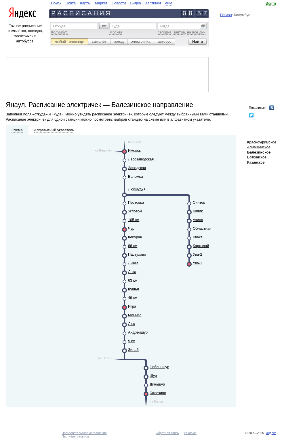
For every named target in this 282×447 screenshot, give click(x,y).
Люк (131, 323)
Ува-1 (197, 263)
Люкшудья (137, 189)
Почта (71, 3)
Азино (198, 220)
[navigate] (111, 3)
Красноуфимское (261, 142)
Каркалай (201, 246)
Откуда (59, 26)
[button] (103, 26)
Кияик (198, 211)
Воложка (135, 176)
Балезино (158, 393)
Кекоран (135, 237)
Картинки (153, 3)
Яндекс (271, 433)
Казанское (256, 162)
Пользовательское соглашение (84, 433)
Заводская (137, 168)
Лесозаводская (141, 159)
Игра (132, 306)
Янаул (15, 105)
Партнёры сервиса (75, 436)
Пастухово (137, 254)
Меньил (134, 315)
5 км (131, 341)
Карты (85, 3)
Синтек (199, 202)
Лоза (132, 272)
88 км (132, 246)
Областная (202, 228)
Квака (198, 237)
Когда (164, 26)
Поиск (56, 3)
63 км (132, 280)
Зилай (133, 349)
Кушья (133, 289)
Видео (135, 3)
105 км (133, 220)
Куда (115, 26)
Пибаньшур (159, 367)
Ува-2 (197, 254)
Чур (131, 228)
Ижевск (134, 150)
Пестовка (136, 202)
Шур (153, 375)
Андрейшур (138, 332)
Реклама (190, 433)
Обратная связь (167, 433)
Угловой (135, 211)
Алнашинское (258, 147)
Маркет (101, 3)
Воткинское (256, 157)
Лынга (133, 263)
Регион (226, 15)
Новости (119, 3)
